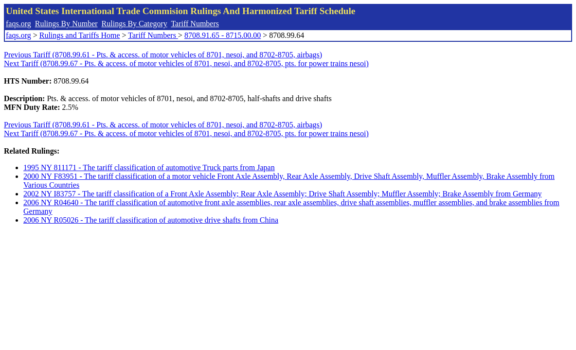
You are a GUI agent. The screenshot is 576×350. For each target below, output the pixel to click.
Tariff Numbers (195, 23)
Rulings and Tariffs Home (79, 35)
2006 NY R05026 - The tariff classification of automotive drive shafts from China (150, 220)
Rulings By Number (66, 23)
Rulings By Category (134, 23)
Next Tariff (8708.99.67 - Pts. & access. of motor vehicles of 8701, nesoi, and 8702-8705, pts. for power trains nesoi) (186, 63)
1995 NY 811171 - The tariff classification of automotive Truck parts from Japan (149, 167)
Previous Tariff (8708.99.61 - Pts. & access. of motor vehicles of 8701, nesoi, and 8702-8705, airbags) (163, 55)
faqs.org (18, 23)
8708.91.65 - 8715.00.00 (222, 35)
